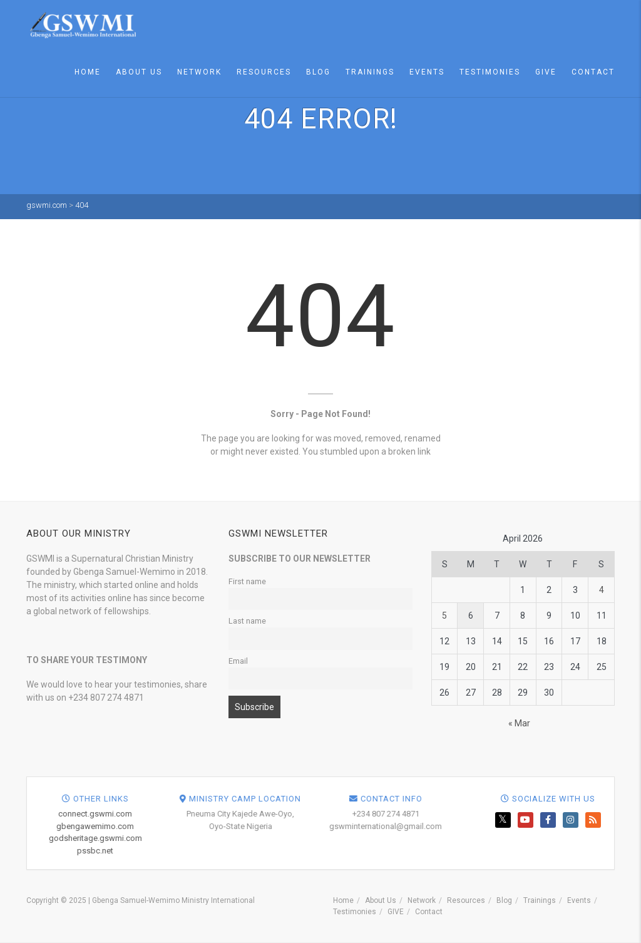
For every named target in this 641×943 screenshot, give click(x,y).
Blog (318, 72)
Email (238, 661)
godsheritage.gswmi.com (332, 838)
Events (426, 72)
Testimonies (489, 72)
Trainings (370, 72)
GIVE (545, 72)
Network (199, 72)
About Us (139, 72)
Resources (264, 72)
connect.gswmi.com (332, 813)
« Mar (519, 723)
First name (247, 581)
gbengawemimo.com (332, 826)
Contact (593, 72)
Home (87, 72)
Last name (247, 621)
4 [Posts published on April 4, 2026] (601, 590)
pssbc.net (332, 850)
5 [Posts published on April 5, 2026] (444, 616)
